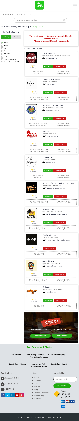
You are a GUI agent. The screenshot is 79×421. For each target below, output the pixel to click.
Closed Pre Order (60, 66)
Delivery (6, 37)
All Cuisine (7, 43)
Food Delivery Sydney (57, 355)
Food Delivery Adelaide (17, 364)
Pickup (16, 37)
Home (35, 378)
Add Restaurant (61, 336)
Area (35, 384)
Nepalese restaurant (10, 59)
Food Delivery (16, 355)
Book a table (47, 66)
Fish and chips (8, 51)
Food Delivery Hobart (59, 364)
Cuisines (36, 387)
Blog (35, 390)
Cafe (5, 56)
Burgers (6, 45)
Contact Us (37, 399)
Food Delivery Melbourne (39, 357)
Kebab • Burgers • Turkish (11, 62)
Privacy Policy (38, 396)
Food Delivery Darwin (39, 367)
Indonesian (7, 54)
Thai (5, 48)
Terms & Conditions (40, 393)
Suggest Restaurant (40, 336)
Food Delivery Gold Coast (35, 355)
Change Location (38, 27)
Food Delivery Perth (38, 364)
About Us (36, 381)
